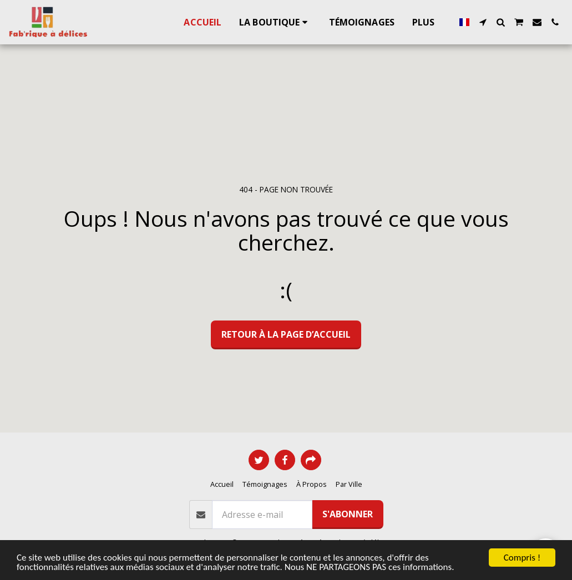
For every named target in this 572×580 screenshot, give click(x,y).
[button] (482, 22)
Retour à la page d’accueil (286, 334)
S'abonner (347, 514)
